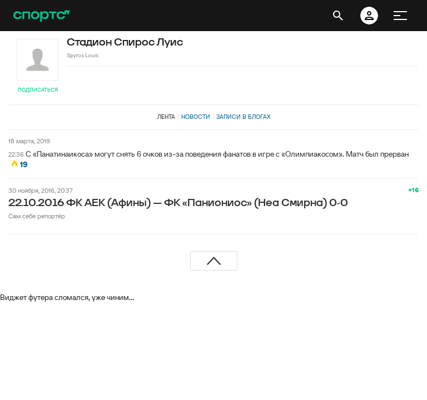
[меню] (400, 15)
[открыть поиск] (338, 15)
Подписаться (38, 89)
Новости (195, 117)
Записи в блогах (243, 117)
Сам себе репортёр (36, 216)
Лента (166, 117)
